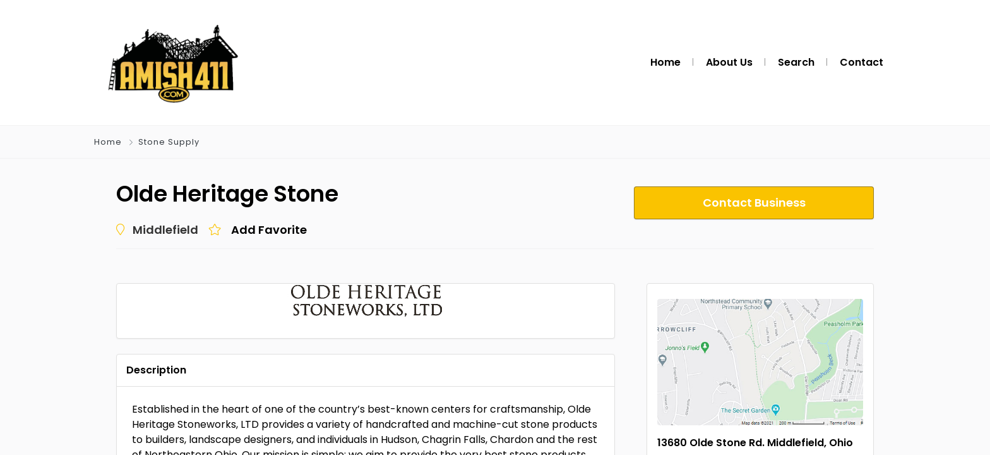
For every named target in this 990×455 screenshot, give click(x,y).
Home (108, 141)
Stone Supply (169, 141)
